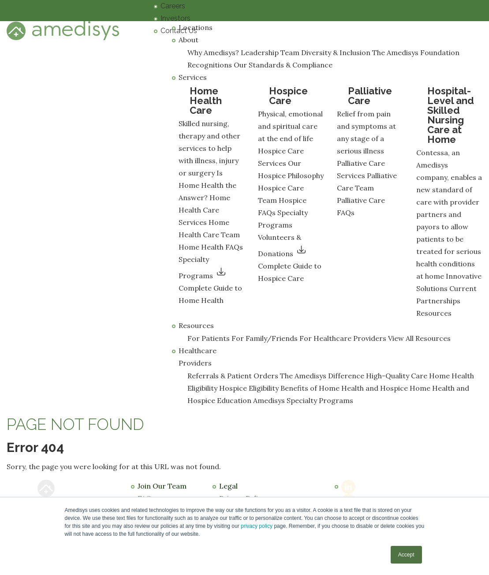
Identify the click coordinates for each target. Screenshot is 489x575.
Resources (434, 313)
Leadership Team (270, 52)
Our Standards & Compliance (283, 64)
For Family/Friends (264, 338)
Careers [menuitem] (173, 6)
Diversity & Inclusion (335, 52)
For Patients (208, 338)
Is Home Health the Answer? (207, 185)
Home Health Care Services (204, 210)
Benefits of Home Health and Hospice (344, 388)
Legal (228, 486)
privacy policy (256, 526)
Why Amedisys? (213, 52)
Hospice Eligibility (249, 388)
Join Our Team (162, 486)
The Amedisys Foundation (415, 52)
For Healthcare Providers (342, 338)
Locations (196, 27)
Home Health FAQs (211, 247)
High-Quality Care (396, 375)
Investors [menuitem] (175, 18)
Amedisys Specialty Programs (303, 400)
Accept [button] (406, 555)
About (188, 39)
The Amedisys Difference (322, 375)
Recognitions (209, 64)
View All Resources (419, 338)
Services (193, 77)
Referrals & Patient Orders (232, 375)
